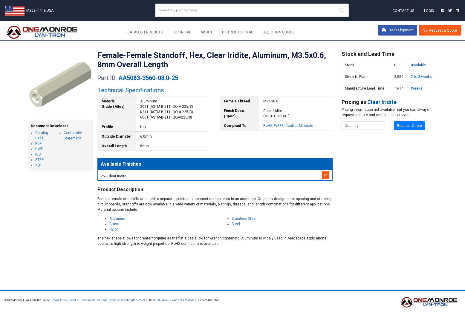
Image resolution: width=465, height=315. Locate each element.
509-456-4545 (186, 300)
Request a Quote (443, 30)
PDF (38, 144)
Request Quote (409, 126)
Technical (181, 32)
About (206, 32)
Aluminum (117, 218)
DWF (39, 149)
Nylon (114, 229)
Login (429, 11)
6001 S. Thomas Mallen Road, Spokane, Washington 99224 (107, 300)
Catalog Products (145, 32)
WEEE (279, 126)
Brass (114, 224)
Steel (236, 224)
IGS (38, 154)
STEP (39, 160)
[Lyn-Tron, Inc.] (42, 32)
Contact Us (403, 11)
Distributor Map (237, 32)
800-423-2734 (165, 300)
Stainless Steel (244, 218)
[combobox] (252, 10)
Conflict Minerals (299, 126)
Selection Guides (278, 32)
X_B (38, 165)
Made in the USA (39, 10)
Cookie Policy (59, 300)
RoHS (267, 126)
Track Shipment (398, 30)
